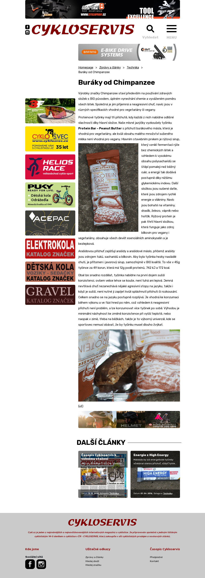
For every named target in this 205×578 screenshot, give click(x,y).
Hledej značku (93, 565)
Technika (133, 67)
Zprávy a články (110, 67)
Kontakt (154, 561)
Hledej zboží (92, 561)
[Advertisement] (50, 69)
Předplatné (156, 557)
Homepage (85, 67)
